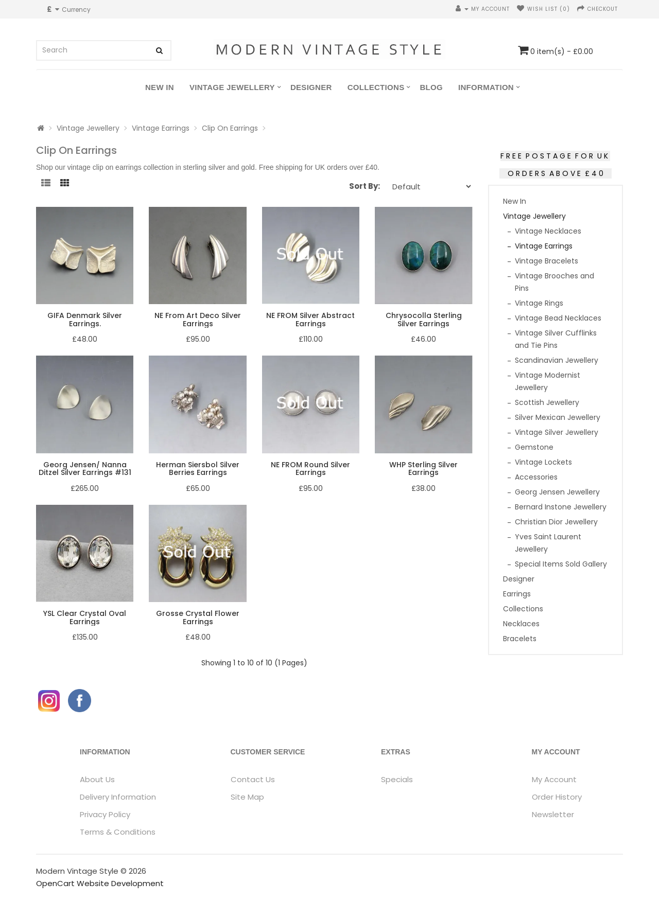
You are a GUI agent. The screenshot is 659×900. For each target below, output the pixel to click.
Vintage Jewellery (232, 87)
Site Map (247, 796)
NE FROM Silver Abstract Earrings (310, 319)
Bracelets (519, 638)
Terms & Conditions (117, 831)
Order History (557, 796)
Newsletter (553, 814)
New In (159, 87)
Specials (397, 779)
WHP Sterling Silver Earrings (423, 469)
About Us (97, 779)
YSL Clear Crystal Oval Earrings (84, 617)
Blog (431, 87)
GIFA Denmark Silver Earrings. (84, 319)
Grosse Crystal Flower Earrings (197, 617)
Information (486, 87)
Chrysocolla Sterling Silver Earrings (424, 319)
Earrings (517, 594)
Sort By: (364, 186)
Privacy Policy (105, 814)
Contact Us (253, 779)
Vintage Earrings (160, 128)
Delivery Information (118, 796)
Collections (376, 87)
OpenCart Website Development (100, 883)
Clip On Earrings (230, 128)
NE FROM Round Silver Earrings (310, 469)
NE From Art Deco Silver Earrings (197, 319)
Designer (311, 87)
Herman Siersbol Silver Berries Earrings (197, 469)
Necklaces (521, 624)
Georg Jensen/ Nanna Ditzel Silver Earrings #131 (85, 469)
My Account (554, 779)
